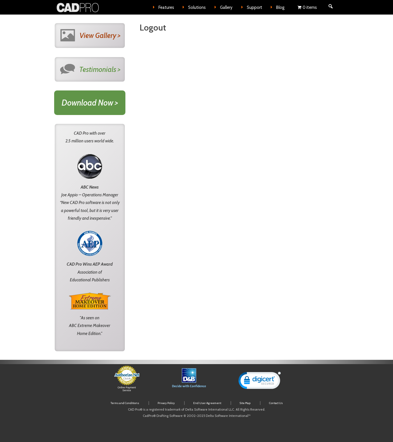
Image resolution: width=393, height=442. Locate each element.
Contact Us (276, 403)
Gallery (226, 7)
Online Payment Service (126, 389)
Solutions (197, 7)
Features (166, 7)
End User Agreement (207, 403)
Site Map (245, 403)
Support (254, 7)
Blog (280, 7)
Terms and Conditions (125, 403)
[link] (259, 382)
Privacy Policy (166, 403)
